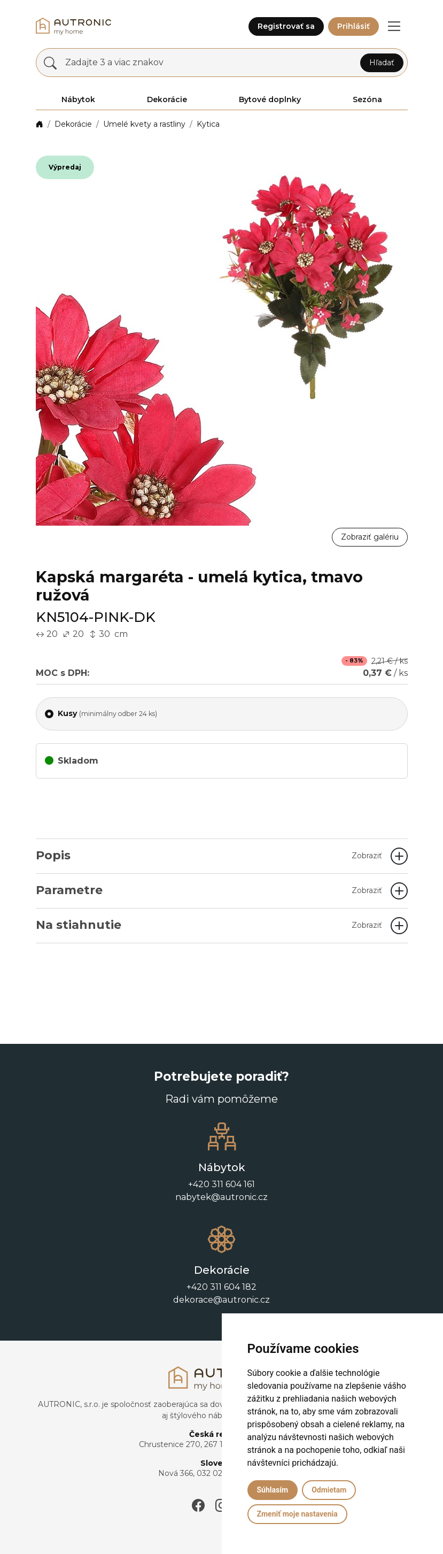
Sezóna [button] (367, 99)
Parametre (209, 890)
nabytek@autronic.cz (221, 1197)
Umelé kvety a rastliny (144, 124)
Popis (209, 855)
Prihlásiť (353, 26)
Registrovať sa (286, 26)
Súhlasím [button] (273, 1490)
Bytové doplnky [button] (270, 99)
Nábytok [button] (78, 99)
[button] (394, 26)
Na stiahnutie (209, 925)
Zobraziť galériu (370, 537)
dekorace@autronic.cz (221, 1300)
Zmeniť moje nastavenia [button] (297, 1514)
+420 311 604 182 (221, 1287)
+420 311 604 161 (221, 1184)
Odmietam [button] (329, 1490)
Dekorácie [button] (167, 99)
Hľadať (381, 62)
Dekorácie (73, 124)
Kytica (208, 124)
